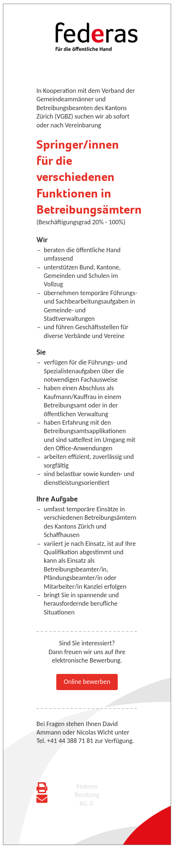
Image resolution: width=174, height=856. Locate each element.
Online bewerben (87, 682)
